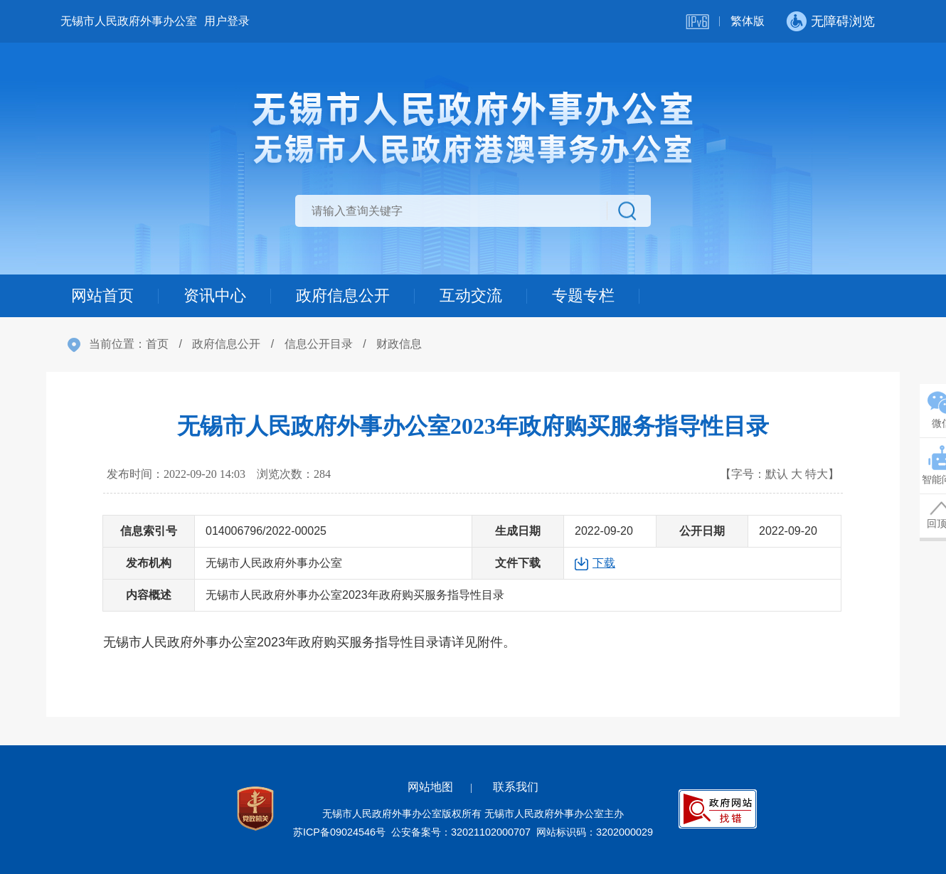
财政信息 (399, 344)
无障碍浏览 (843, 21)
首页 (157, 344)
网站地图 (430, 787)
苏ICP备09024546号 (339, 832)
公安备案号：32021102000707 (461, 832)
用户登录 (227, 21)
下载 (603, 563)
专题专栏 (583, 295)
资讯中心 (215, 295)
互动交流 (471, 295)
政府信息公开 (343, 295)
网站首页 (102, 295)
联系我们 (515, 787)
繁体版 (747, 21)
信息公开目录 (319, 344)
